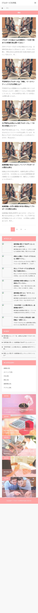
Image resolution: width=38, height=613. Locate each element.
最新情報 (6, 383)
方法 (5, 376)
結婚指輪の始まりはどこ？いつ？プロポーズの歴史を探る (18, 166)
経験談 (5, 368)
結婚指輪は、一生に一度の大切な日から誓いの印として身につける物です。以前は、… (25, 287)
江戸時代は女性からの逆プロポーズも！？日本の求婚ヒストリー (18, 124)
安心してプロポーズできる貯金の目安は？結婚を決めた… (24, 270)
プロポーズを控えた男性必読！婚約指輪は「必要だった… (24, 319)
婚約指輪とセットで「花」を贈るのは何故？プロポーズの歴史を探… (19, 337)
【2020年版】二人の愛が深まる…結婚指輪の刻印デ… (24, 306)
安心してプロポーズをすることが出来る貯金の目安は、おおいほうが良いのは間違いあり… (25, 276)
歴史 (5, 380)
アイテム (6, 387)
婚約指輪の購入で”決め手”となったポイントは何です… (24, 245)
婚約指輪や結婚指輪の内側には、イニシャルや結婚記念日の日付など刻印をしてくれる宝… (25, 312)
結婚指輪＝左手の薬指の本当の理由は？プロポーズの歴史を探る (18, 207)
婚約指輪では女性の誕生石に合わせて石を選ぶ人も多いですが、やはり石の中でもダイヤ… (25, 300)
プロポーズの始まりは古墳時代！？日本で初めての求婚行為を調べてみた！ (18, 41)
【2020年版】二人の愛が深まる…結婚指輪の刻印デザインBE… (19, 348)
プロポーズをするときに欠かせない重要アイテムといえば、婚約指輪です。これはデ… (25, 262)
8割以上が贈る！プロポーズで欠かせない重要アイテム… (24, 257)
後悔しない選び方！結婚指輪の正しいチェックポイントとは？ (19, 354)
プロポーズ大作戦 (17, 569)
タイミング (7, 372)
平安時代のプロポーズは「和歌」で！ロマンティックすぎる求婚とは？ (18, 83)
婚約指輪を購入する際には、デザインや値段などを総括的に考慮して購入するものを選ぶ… (25, 251)
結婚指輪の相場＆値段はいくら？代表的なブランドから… (24, 282)
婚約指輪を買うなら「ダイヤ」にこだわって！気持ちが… (24, 294)
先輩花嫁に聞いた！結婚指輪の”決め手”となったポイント (19, 342)
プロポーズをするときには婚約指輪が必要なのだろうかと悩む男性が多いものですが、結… (25, 324)
